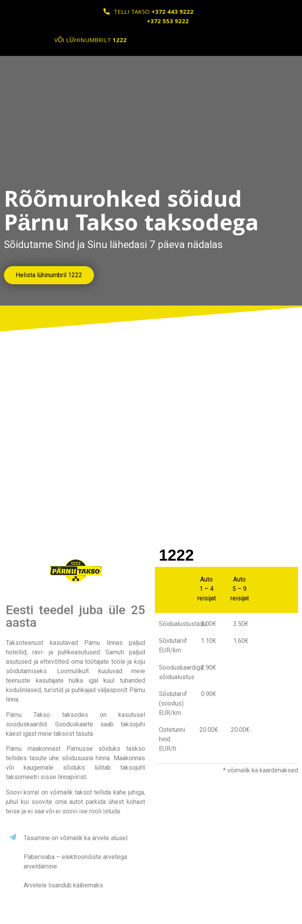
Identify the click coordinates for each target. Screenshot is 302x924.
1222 (176, 555)
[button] (49, 275)
